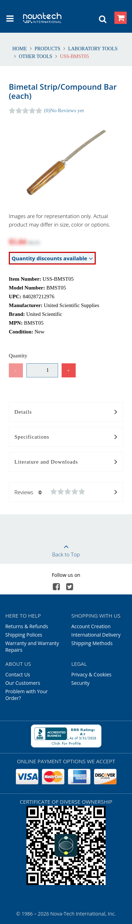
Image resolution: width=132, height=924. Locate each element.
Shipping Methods (92, 643)
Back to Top (66, 548)
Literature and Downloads (66, 462)
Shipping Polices (23, 634)
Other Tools (36, 56)
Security (80, 683)
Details (66, 412)
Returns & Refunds (26, 626)
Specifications (66, 437)
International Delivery (96, 634)
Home (20, 48)
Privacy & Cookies (91, 674)
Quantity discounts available (52, 258)
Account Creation (91, 626)
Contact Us (17, 674)
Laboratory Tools (92, 48)
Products (47, 48)
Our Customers (22, 683)
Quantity (18, 355)
